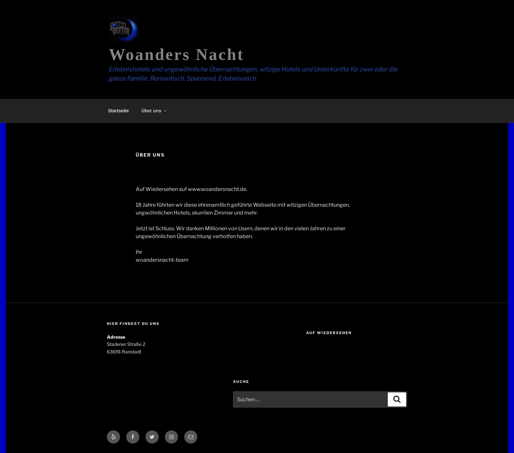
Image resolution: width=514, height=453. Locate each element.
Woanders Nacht (176, 54)
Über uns (154, 110)
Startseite (118, 110)
